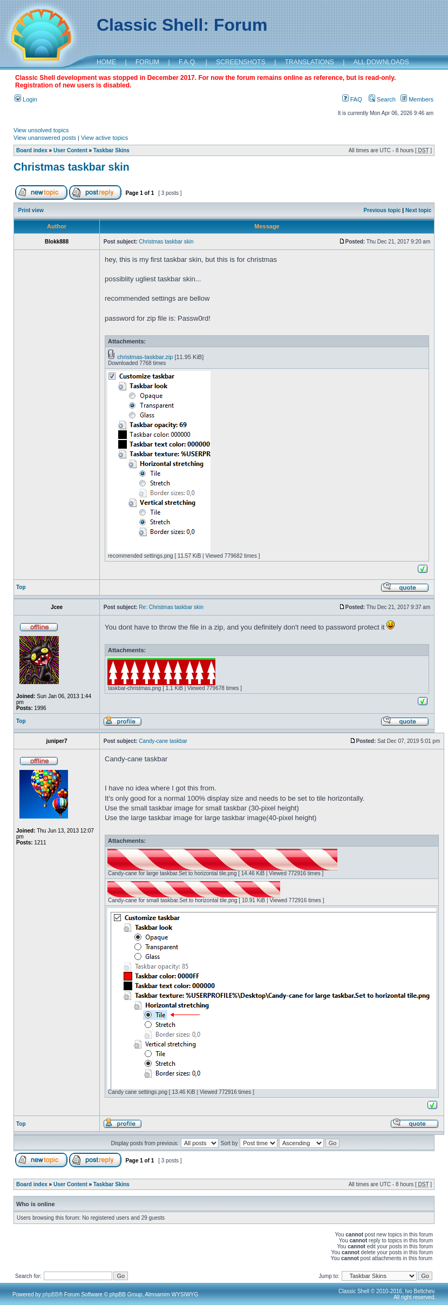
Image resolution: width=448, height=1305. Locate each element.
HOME (106, 62)
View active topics (104, 137)
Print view (31, 210)
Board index (31, 150)
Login (26, 99)
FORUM (147, 62)
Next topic (418, 210)
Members (417, 99)
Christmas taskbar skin (71, 167)
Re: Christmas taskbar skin (171, 607)
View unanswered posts (44, 137)
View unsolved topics (41, 130)
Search (382, 99)
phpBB (51, 1294)
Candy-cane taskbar (163, 741)
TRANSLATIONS (309, 62)
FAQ (352, 99)
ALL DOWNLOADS (381, 62)
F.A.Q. (187, 62)
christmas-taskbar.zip (145, 357)
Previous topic (382, 210)
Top (21, 587)
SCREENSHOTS (240, 62)
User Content (70, 150)
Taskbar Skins (111, 150)
